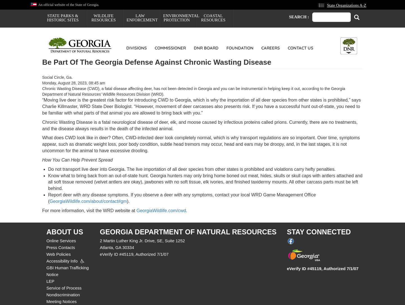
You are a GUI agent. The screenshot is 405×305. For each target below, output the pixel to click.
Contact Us (300, 48)
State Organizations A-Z (346, 5)
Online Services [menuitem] (61, 240)
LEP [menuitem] (50, 281)
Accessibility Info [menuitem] (62, 261)
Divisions (136, 48)
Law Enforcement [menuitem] (142, 18)
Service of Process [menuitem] (64, 288)
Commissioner (170, 48)
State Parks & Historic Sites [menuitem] (63, 18)
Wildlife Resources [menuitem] (103, 18)
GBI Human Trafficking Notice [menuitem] (67, 271)
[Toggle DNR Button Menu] (348, 45)
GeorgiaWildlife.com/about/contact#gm (88, 201)
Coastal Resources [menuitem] (213, 18)
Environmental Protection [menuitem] (180, 18)
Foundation (239, 48)
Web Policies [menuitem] (58, 254)
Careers (270, 48)
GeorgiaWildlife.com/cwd (161, 210)
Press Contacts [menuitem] (60, 247)
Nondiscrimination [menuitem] (63, 294)
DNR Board (206, 48)
